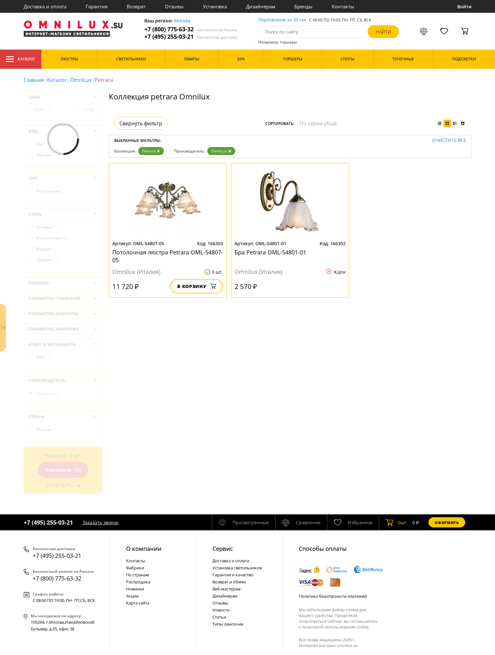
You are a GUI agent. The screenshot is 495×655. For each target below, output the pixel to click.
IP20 (43, 357)
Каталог (20, 59)
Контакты (343, 6)
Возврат (136, 6)
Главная (34, 79)
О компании (144, 548)
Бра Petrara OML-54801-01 (270, 252)
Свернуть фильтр (140, 123)
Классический (52, 238)
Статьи (219, 617)
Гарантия (97, 6)
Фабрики (135, 568)
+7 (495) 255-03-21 (190, 36)
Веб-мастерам (226, 589)
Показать (62, 470)
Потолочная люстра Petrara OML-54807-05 (167, 256)
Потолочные (51, 191)
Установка (215, 6)
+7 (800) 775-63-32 (190, 29)
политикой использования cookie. (336, 627)
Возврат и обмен (229, 582)
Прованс (47, 259)
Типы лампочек (228, 624)
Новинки (135, 589)
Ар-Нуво (46, 227)
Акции (132, 596)
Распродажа (138, 582)
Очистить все (449, 140)
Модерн (46, 249)
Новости (220, 610)
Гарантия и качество (232, 575)
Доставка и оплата (45, 6)
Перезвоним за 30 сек (282, 20)
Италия (46, 429)
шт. (397, 522)
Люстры (46, 155)
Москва (182, 21)
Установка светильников (237, 568)
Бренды (303, 6)
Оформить (447, 522)
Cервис (222, 548)
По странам (137, 575)
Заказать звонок (100, 522)
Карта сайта (137, 603)
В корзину (196, 286)
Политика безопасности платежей (333, 596)
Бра (42, 144)
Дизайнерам (260, 6)
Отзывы (174, 6)
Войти (464, 7)
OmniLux (81, 79)
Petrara (151, 151)
